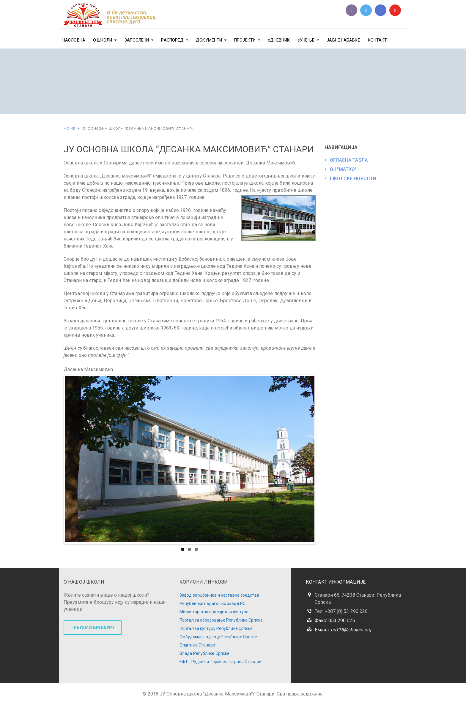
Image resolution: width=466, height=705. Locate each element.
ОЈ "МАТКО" (343, 169)
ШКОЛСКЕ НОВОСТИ (353, 178)
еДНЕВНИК (279, 40)
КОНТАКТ (377, 40)
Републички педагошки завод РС (212, 602)
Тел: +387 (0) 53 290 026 (341, 610)
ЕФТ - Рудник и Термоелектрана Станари (221, 660)
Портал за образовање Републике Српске (221, 618)
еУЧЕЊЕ (306, 40)
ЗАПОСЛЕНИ (137, 40)
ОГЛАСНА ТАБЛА (349, 160)
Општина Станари (197, 643)
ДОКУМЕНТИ (209, 40)
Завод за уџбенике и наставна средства (219, 593)
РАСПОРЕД (172, 40)
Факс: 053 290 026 (335, 619)
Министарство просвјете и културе (214, 610)
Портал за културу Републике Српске (216, 627)
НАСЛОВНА (73, 40)
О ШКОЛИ (102, 40)
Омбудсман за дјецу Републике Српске (218, 635)
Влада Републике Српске (204, 651)
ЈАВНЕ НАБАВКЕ (343, 40)
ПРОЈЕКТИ (245, 40)
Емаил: (343, 628)
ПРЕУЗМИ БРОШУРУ (92, 626)
